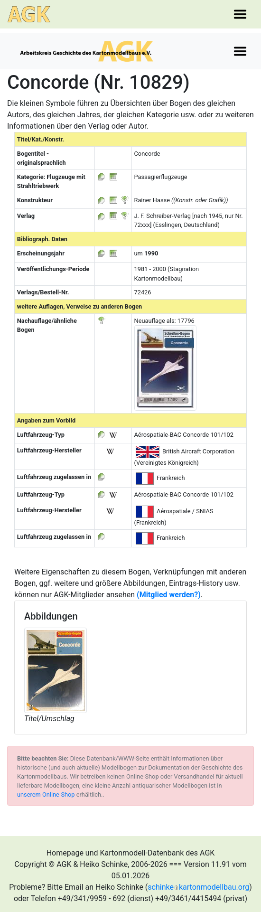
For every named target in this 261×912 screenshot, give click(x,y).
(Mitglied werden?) (169, 594)
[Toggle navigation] (240, 14)
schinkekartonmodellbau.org (198, 887)
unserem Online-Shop (46, 794)
